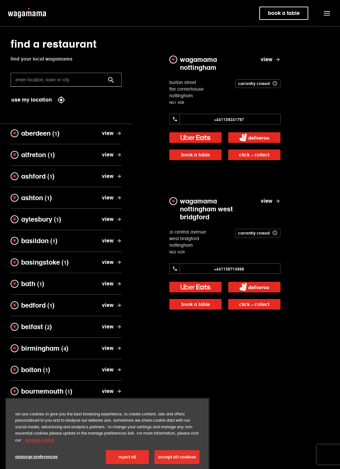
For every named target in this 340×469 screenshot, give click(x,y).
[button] (326, 13)
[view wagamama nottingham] (270, 60)
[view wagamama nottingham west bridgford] (270, 201)
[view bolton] (112, 370)
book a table (195, 154)
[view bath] (112, 284)
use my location (38, 100)
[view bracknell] (112, 413)
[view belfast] (112, 327)
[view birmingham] (112, 348)
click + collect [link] (254, 154)
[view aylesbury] (112, 219)
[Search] (111, 80)
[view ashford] (112, 176)
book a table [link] (284, 13)
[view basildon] (112, 241)
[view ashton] (112, 198)
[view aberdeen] (112, 133)
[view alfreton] (112, 155)
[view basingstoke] (112, 262)
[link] (195, 137)
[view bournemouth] (112, 391)
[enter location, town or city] (66, 79)
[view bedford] (112, 305)
